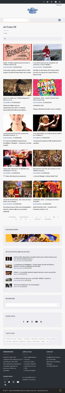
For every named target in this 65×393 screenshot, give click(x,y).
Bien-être (15, 341)
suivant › (37, 219)
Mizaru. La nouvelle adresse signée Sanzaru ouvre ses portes (35, 272)
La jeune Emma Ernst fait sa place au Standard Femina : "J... (15, 134)
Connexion (59, 4)
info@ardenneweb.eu (53, 357)
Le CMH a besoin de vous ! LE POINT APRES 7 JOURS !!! (32, 278)
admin (16, 274)
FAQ (25, 368)
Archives (27, 359)
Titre (5, 33)
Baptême (8, 341)
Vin (47, 341)
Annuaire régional (30, 364)
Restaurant (36, 341)
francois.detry (7, 67)
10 (16, 219)
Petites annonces (30, 366)
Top (60, 391)
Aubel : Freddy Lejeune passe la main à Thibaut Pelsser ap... (16, 64)
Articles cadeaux (51, 339)
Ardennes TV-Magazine (38, 339)
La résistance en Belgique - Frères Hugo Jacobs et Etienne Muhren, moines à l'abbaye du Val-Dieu (34, 265)
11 (20, 219)
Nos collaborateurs (30, 357)
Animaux (20, 339)
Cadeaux (28, 341)
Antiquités (27, 339)
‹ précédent (23, 217)
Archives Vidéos (29, 362)
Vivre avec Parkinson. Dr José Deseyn (26, 285)
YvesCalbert (7, 102)
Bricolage (22, 341)
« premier (12, 217)
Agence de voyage (11, 339)
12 (25, 219)
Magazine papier (32, 238)
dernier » (48, 219)
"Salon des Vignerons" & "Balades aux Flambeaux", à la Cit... (16, 169)
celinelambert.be (42, 390)
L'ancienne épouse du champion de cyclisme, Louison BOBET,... (45, 64)
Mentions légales (29, 370)
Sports (43, 341)
